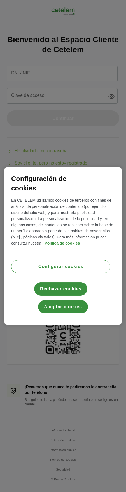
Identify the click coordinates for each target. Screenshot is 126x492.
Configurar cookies (60, 266)
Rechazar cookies (60, 288)
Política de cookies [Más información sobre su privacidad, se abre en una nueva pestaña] (62, 243)
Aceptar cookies (63, 306)
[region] (63, 246)
